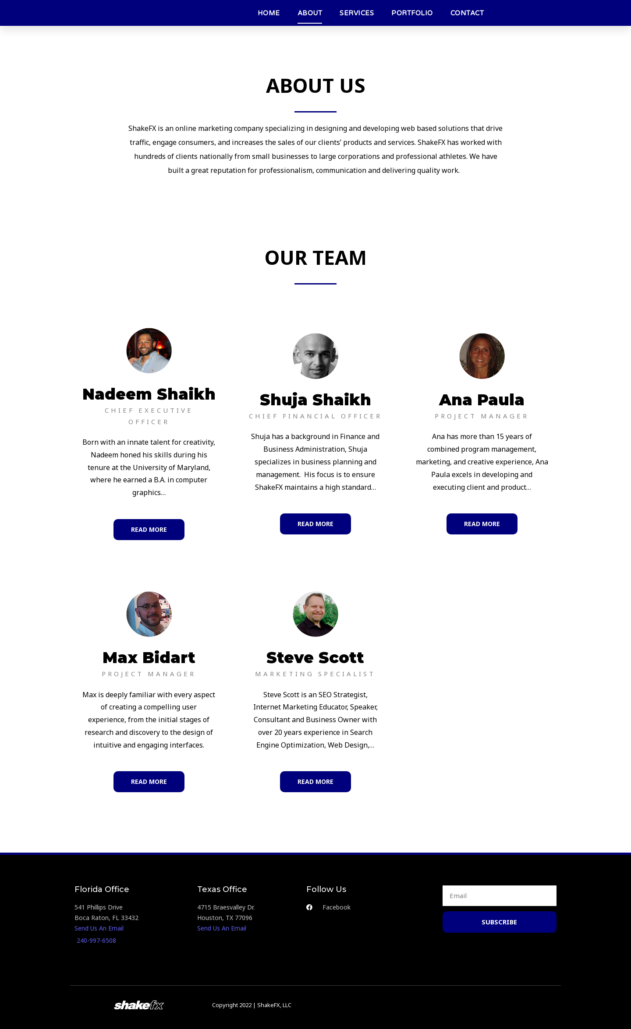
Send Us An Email (99, 928)
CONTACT (467, 13)
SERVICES (357, 13)
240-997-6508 (96, 940)
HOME (269, 13)
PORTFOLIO (412, 13)
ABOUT (310, 13)
